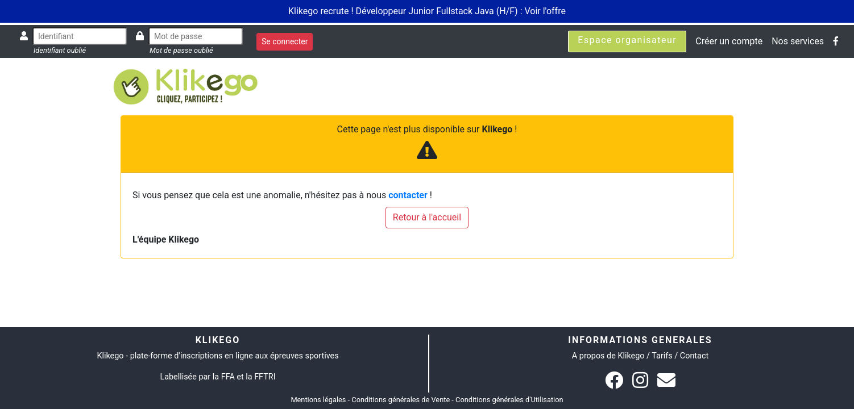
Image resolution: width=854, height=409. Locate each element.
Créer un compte (728, 41)
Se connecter (285, 41)
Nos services (798, 41)
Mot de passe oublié (181, 50)
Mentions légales (318, 399)
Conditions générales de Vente (400, 399)
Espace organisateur (627, 40)
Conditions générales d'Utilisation (509, 399)
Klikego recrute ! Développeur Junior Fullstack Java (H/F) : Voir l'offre (427, 11)
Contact (694, 356)
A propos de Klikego (608, 356)
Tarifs (662, 356)
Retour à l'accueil (427, 217)
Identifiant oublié (60, 50)
